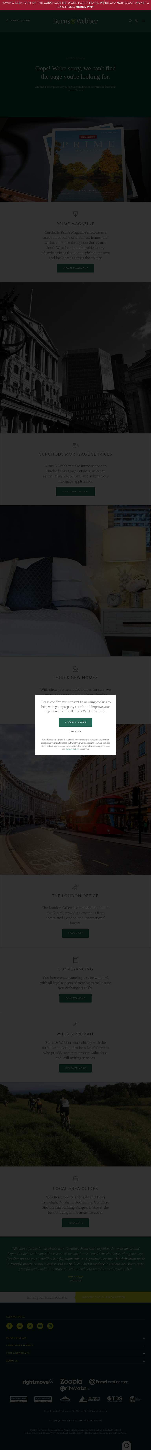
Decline (75, 731)
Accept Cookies (75, 722)
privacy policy (72, 748)
